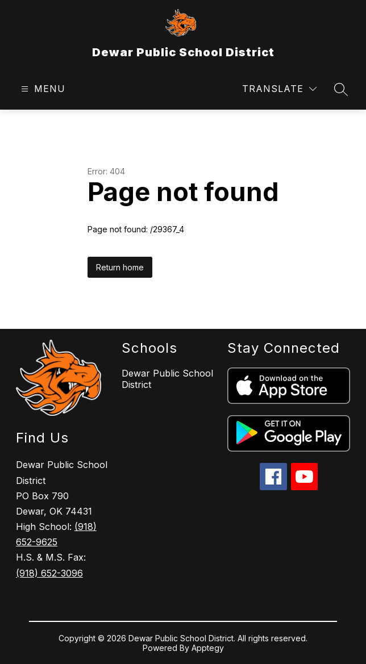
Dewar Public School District (167, 379)
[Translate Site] (279, 89)
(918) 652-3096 (49, 573)
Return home (120, 267)
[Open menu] (41, 89)
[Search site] (341, 89)
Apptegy (208, 648)
